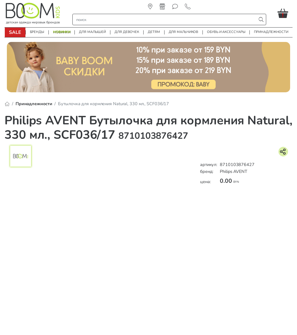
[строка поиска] (166, 19)
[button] (285, 13)
